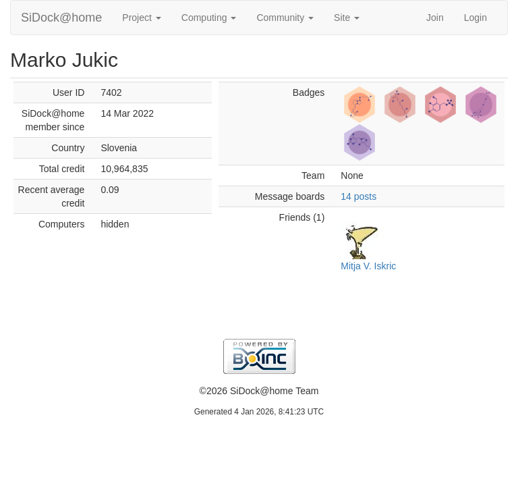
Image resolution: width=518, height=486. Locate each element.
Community (285, 17)
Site (346, 17)
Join (435, 17)
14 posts (358, 196)
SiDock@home (61, 17)
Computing (209, 17)
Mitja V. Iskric (368, 266)
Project (141, 17)
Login (475, 17)
